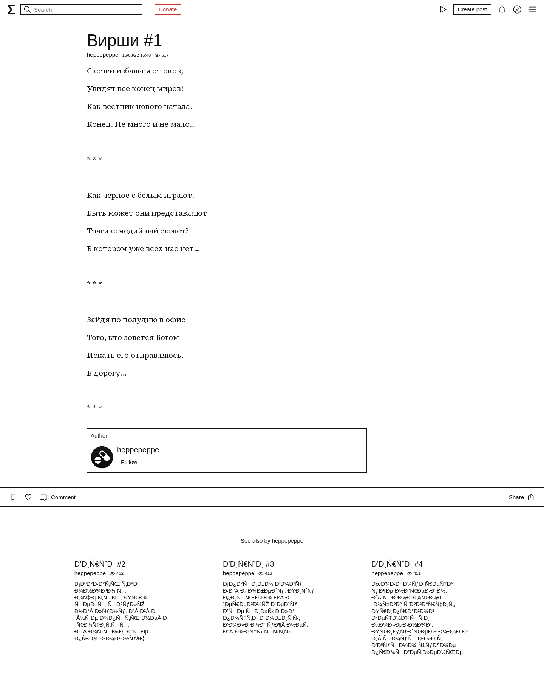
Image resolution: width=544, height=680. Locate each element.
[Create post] (472, 9)
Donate (168, 9)
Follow (129, 462)
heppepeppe (102, 54)
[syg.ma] (11, 9)
